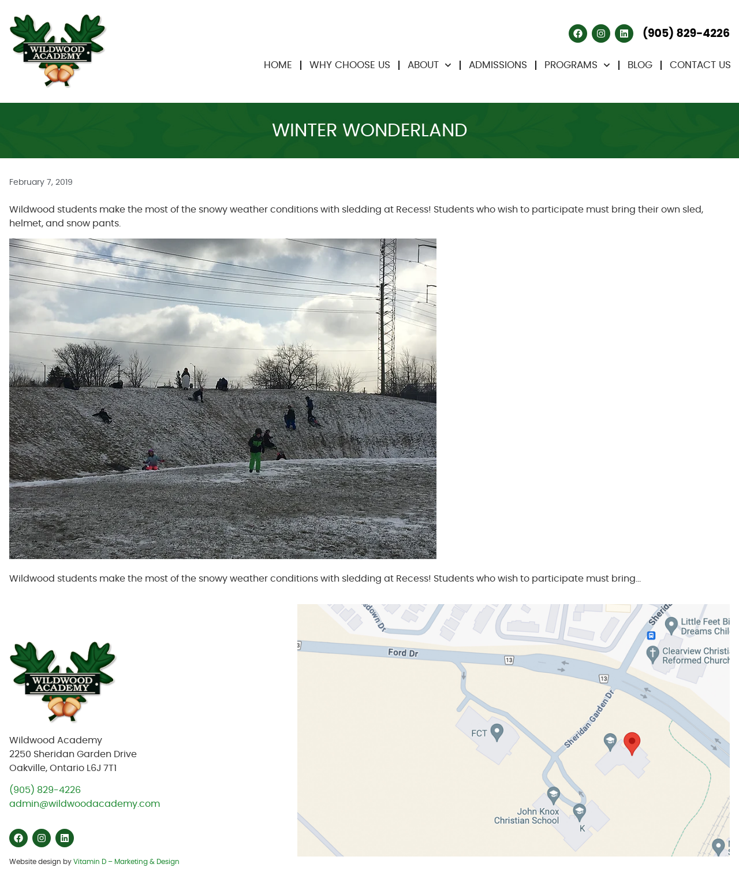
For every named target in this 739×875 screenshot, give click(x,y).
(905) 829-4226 (45, 790)
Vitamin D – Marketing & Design (126, 861)
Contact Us (700, 65)
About (429, 65)
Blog (640, 65)
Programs (577, 65)
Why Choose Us (349, 65)
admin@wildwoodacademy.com (84, 804)
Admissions (498, 65)
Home (278, 65)
